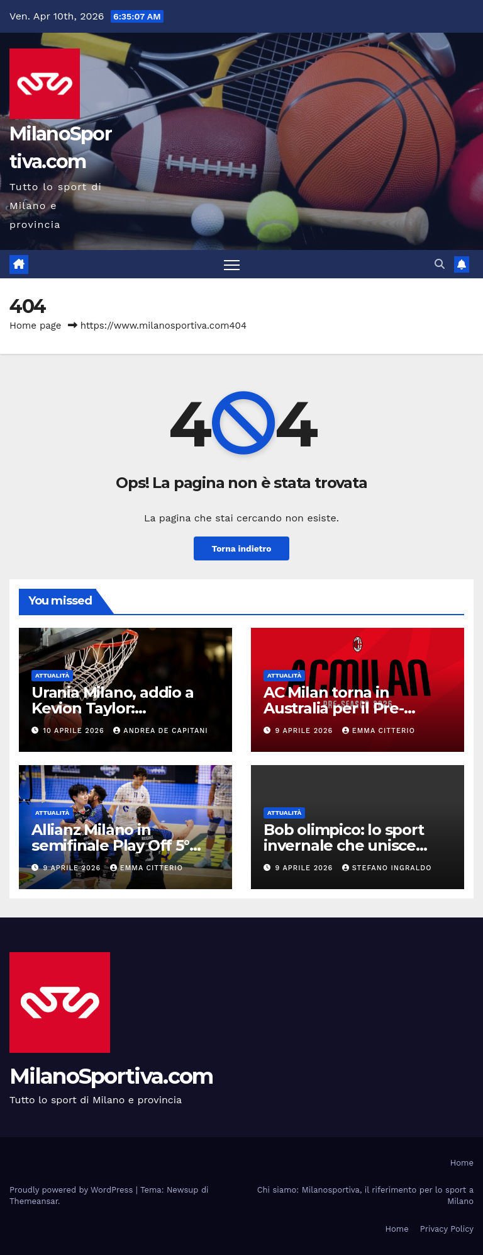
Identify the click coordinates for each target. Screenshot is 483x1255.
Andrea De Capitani (160, 731)
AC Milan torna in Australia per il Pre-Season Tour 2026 (334, 708)
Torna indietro (241, 548)
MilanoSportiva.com (111, 1077)
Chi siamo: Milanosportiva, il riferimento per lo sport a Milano (365, 1196)
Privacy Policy (447, 1229)
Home (462, 1163)
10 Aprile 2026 (75, 731)
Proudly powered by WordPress (72, 1190)
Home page (35, 326)
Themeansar (33, 1202)
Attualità (52, 675)
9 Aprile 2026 (305, 731)
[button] (440, 264)
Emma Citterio (378, 731)
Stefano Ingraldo (387, 869)
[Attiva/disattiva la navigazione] (231, 265)
